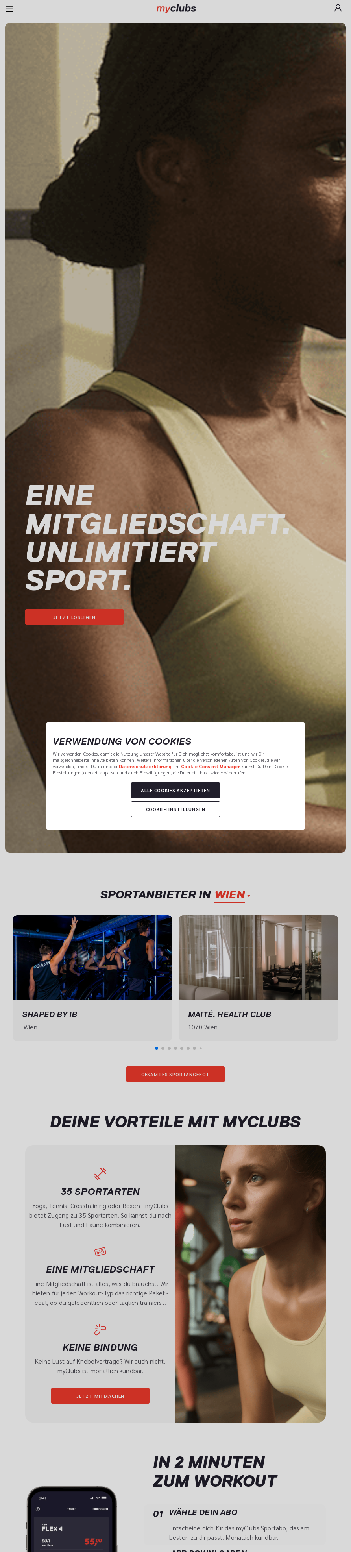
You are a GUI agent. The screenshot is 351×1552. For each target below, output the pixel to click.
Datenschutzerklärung (145, 766)
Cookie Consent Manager (210, 766)
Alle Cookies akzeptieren (175, 790)
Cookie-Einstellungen (175, 809)
